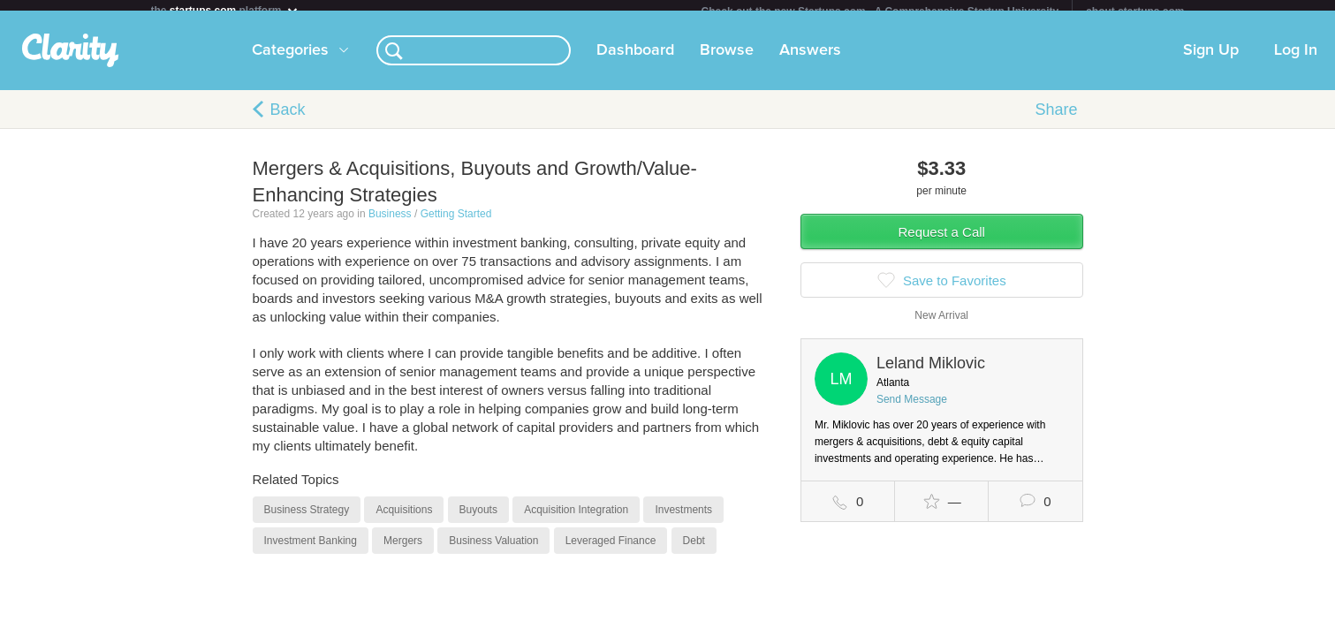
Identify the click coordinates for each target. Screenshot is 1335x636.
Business (390, 224)
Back (288, 120)
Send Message (911, 410)
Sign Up (1211, 61)
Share (1056, 120)
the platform (225, 10)
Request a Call (942, 242)
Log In (1295, 61)
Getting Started (456, 224)
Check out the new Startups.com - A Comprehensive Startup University (880, 11)
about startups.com (1135, 11)
